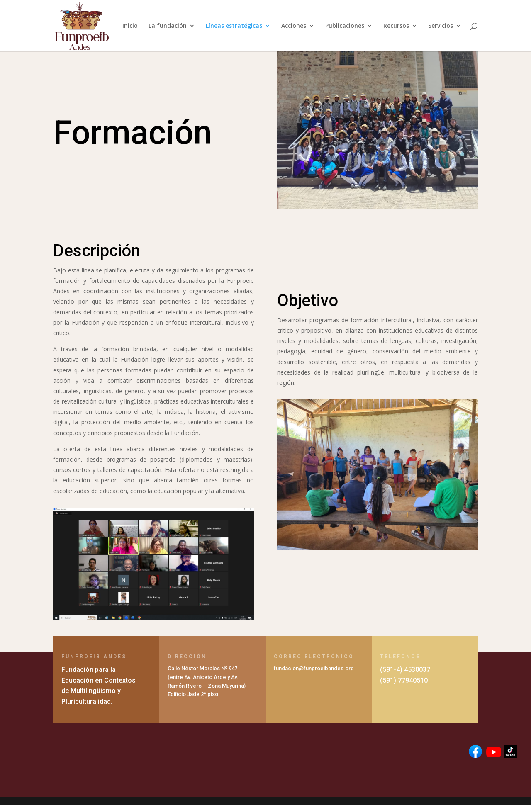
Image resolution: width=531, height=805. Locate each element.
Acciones (293, 26)
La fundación (168, 26)
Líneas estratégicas (234, 26)
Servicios (440, 26)
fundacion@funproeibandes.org (314, 668)
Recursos (396, 26)
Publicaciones (344, 26)
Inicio (130, 26)
